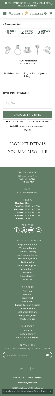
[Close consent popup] (50, 391)
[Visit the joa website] (32, 368)
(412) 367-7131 (27, 63)
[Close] (51, 4)
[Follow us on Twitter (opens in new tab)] (24, 230)
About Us (27, 330)
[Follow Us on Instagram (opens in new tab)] (39, 230)
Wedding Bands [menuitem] (27, 247)
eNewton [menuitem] (27, 294)
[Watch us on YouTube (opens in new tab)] (31, 230)
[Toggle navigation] (4, 13)
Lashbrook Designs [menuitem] (27, 311)
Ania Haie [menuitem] (27, 290)
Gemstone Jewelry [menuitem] (27, 258)
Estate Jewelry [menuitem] (27, 275)
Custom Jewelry (27, 333)
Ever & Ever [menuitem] (27, 301)
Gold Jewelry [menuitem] (27, 261)
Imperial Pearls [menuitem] (27, 308)
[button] (10, 13)
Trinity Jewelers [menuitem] (27, 318)
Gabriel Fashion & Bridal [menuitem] (27, 304)
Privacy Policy (18, 377)
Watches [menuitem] (27, 272)
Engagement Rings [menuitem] (27, 244)
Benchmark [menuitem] (27, 297)
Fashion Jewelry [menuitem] (27, 268)
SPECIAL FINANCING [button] (27, 5)
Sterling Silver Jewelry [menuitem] (27, 265)
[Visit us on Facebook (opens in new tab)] (17, 230)
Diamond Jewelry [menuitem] (27, 251)
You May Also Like (27, 151)
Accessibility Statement (27, 383)
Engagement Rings (13, 24)
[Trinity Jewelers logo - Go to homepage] (27, 13)
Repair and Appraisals (27, 337)
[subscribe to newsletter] (47, 355)
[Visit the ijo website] (23, 368)
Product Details (27, 144)
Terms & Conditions (34, 377)
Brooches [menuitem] (27, 279)
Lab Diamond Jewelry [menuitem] (27, 254)
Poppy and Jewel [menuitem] (27, 315)
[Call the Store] (27, 181)
